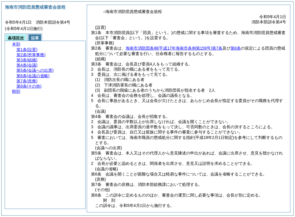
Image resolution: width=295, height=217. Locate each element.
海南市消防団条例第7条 (174, 48)
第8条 (235, 48)
